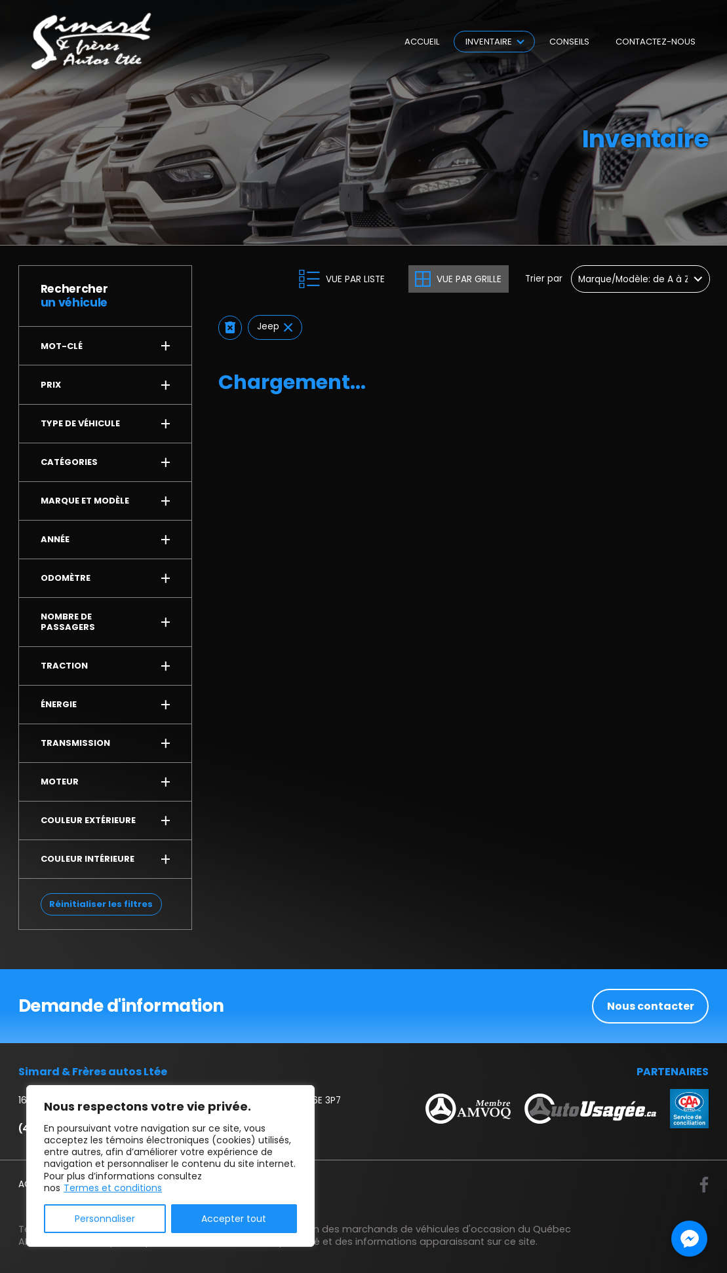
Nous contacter (650, 1006)
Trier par (543, 279)
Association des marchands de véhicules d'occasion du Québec (417, 1229)
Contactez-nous (656, 41)
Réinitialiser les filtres (101, 904)
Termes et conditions (113, 1187)
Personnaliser (105, 1218)
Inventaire (488, 41)
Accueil (421, 41)
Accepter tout (233, 1218)
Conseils (569, 41)
